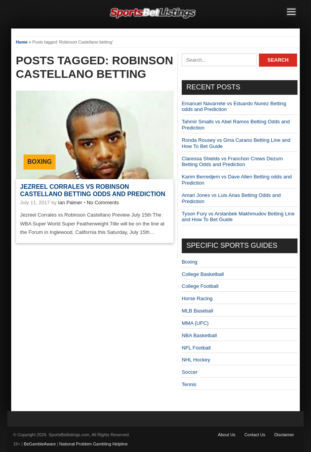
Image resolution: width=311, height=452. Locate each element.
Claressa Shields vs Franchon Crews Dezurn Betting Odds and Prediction (232, 162)
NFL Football (196, 348)
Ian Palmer (70, 202)
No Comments (103, 202)
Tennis (189, 384)
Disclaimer (284, 434)
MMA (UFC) (195, 323)
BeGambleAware (40, 444)
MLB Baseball (197, 311)
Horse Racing (197, 298)
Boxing (39, 161)
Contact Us (254, 434)
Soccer (190, 372)
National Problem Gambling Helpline (93, 444)
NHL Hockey (196, 360)
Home (22, 42)
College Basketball (203, 274)
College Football (200, 286)
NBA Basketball (199, 335)
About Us (226, 434)
